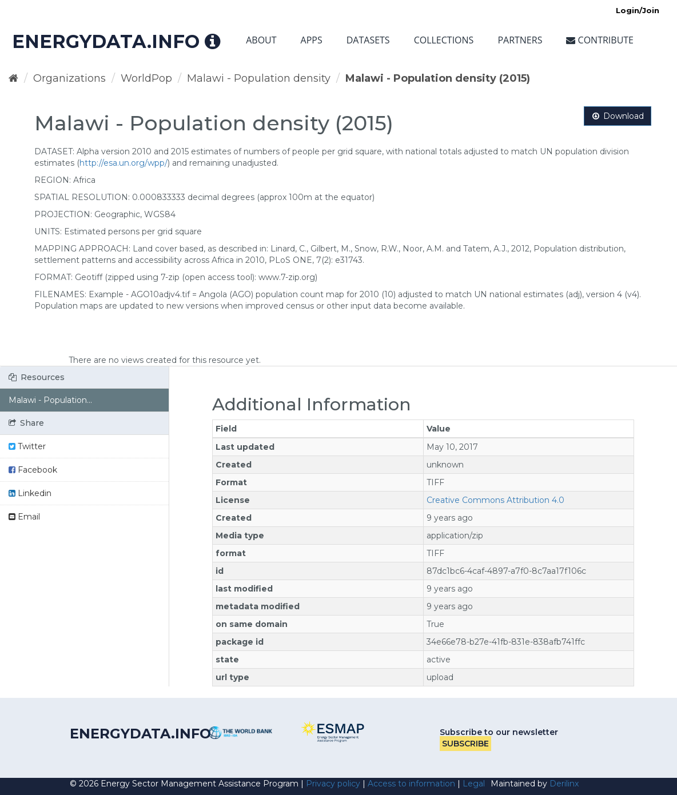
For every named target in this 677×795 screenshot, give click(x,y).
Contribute (600, 40)
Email (24, 517)
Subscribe (465, 743)
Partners (519, 40)
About (261, 40)
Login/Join (637, 10)
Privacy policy (333, 783)
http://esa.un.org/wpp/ (123, 163)
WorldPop (146, 78)
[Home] (13, 78)
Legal (474, 783)
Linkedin (30, 493)
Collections (444, 40)
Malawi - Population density (258, 78)
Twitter (27, 446)
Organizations (69, 78)
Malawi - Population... (50, 400)
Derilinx (564, 783)
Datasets (368, 40)
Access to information (411, 783)
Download (617, 116)
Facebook (33, 470)
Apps (311, 40)
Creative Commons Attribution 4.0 (495, 500)
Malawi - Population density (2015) (437, 78)
